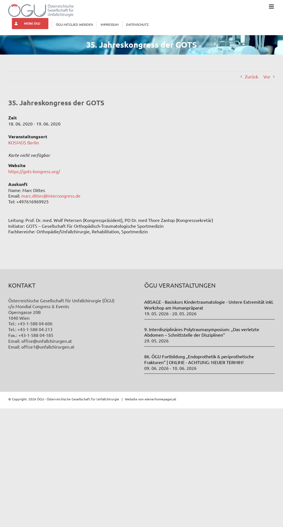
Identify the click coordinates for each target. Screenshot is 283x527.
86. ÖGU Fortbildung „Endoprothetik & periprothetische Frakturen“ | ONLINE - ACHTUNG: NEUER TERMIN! (199, 359)
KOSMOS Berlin (23, 142)
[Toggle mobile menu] (272, 6)
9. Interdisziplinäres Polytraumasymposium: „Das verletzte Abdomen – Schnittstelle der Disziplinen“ (201, 332)
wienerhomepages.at (160, 399)
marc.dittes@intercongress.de (50, 195)
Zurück (251, 76)
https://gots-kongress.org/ (34, 171)
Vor (266, 76)
